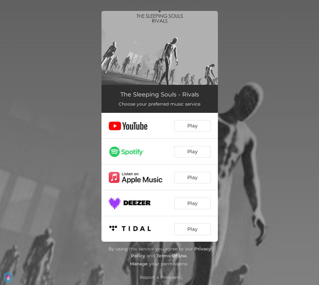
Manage (139, 263)
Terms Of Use (171, 255)
